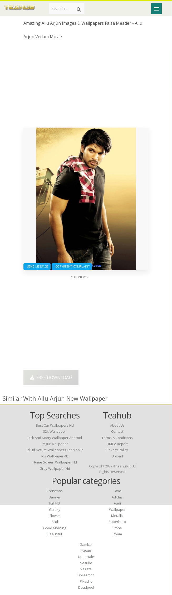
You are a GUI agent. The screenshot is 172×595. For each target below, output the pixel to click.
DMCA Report (117, 443)
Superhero (117, 521)
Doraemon (86, 575)
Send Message (37, 266)
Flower (55, 515)
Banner (55, 497)
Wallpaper (117, 509)
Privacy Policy (117, 449)
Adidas (117, 497)
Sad (55, 521)
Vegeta (86, 569)
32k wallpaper (54, 431)
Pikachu (86, 581)
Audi (117, 503)
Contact (117, 431)
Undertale (86, 556)
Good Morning (54, 528)
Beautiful (54, 534)
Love (117, 490)
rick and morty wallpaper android (55, 437)
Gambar (86, 544)
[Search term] (67, 8)
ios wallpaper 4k (54, 456)
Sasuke (86, 563)
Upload (117, 456)
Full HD (54, 503)
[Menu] (156, 8)
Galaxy (54, 509)
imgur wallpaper (55, 443)
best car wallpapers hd (55, 425)
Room (117, 534)
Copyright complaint (72, 266)
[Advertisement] (86, 85)
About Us (117, 425)
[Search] (78, 9)
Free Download (51, 377)
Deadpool (86, 587)
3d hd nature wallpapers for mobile (54, 449)
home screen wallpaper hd (55, 462)
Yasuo (86, 550)
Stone (117, 528)
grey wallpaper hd (55, 468)
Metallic (117, 515)
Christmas (55, 490)
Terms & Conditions (117, 437)
